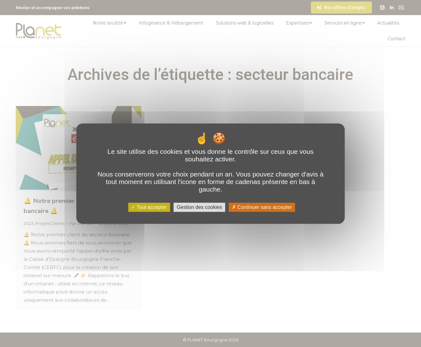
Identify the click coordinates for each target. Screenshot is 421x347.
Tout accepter (149, 207)
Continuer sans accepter (262, 207)
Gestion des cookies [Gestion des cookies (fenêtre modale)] (199, 207)
